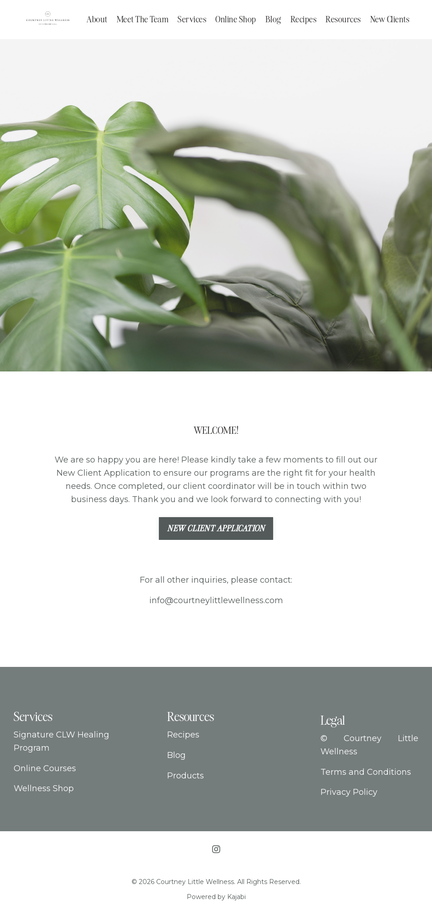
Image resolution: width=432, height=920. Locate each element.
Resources (343, 19)
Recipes (303, 19)
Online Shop (235, 19)
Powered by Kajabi (216, 897)
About (96, 19)
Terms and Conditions (365, 772)
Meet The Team (143, 19)
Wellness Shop (44, 788)
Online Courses (45, 768)
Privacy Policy (348, 792)
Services (192, 19)
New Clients (390, 19)
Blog (273, 19)
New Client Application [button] (216, 528)
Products (185, 776)
